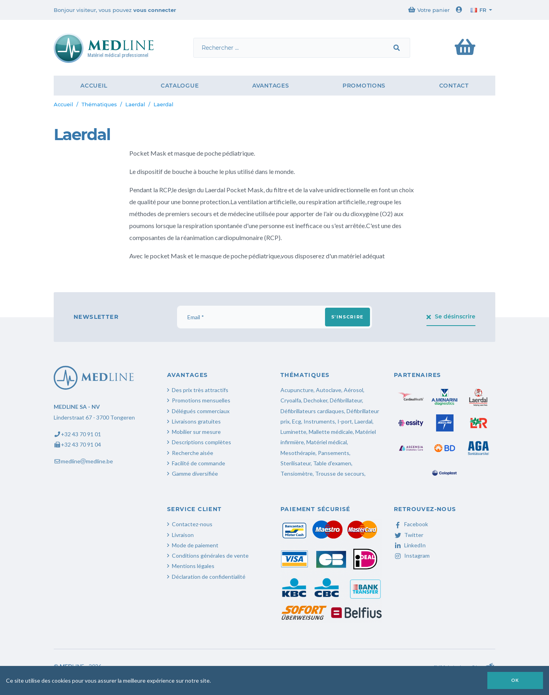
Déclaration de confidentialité (208, 576)
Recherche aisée (192, 452)
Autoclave (328, 390)
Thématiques (99, 104)
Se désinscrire (451, 316)
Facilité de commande (198, 463)
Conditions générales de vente (210, 555)
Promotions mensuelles (201, 400)
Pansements (333, 452)
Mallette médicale (331, 431)
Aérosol (353, 390)
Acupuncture (296, 390)
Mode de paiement (195, 545)
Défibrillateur (346, 400)
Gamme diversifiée (195, 473)
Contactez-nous (192, 524)
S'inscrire (347, 317)
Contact (454, 85)
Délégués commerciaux (201, 411)
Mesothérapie (297, 452)
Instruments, (320, 421)
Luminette (293, 431)
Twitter (408, 534)
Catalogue (180, 85)
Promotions (364, 85)
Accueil (93, 85)
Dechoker (315, 400)
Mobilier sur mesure (196, 431)
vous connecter (154, 10)
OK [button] (515, 680)
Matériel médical (326, 442)
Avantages (270, 85)
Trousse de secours (339, 473)
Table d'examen (332, 463)
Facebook (411, 524)
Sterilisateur (295, 463)
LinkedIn (410, 545)
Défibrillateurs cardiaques (312, 411)
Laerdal (135, 104)
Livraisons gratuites (196, 421)
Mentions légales (193, 565)
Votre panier (429, 9)
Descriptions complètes (201, 442)
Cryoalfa (290, 400)
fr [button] (479, 10)
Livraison (183, 534)
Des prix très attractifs (200, 390)
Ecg (296, 421)
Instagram (412, 555)
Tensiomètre (296, 473)
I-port (344, 421)
